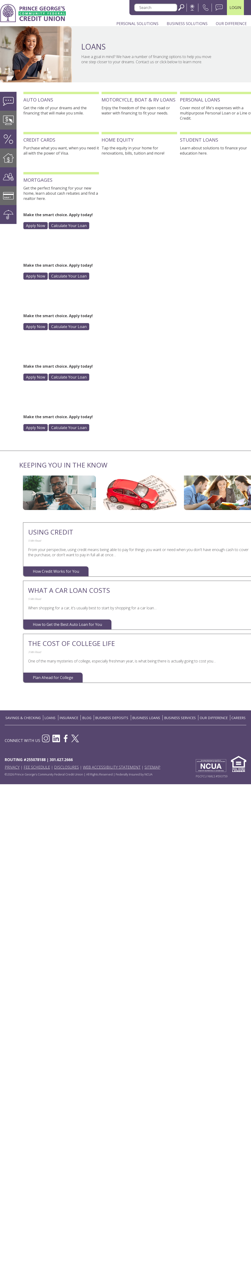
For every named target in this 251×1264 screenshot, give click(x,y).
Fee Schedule (37, 767)
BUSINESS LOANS (146, 718)
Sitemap (152, 767)
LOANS (49, 718)
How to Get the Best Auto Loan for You (67, 624)
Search (181, 7)
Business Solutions (187, 23)
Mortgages (37, 180)
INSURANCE (69, 718)
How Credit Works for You (56, 571)
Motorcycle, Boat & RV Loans (138, 100)
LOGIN (235, 7)
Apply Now (37, 226)
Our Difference (231, 23)
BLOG (86, 718)
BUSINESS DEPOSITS (111, 718)
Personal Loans (200, 100)
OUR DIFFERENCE (214, 718)
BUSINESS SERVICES (180, 718)
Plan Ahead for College (53, 677)
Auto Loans (38, 100)
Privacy (12, 767)
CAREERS (238, 718)
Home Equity (117, 140)
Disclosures (66, 767)
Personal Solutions (137, 23)
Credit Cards (39, 140)
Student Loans (199, 140)
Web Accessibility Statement (111, 767)
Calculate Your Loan (69, 225)
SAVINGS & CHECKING (23, 718)
